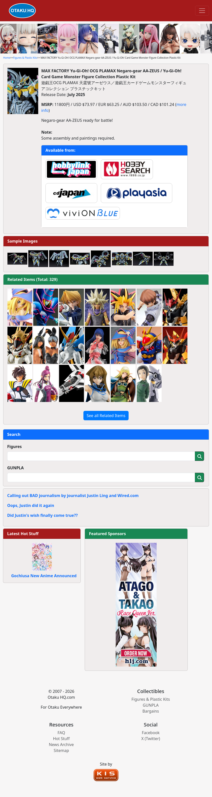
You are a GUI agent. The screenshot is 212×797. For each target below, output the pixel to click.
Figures (14, 446)
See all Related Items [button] (106, 415)
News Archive (61, 744)
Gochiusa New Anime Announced (43, 575)
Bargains (150, 711)
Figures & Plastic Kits (25, 57)
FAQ (61, 732)
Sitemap (61, 750)
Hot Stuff (61, 738)
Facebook (151, 732)
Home (6, 57)
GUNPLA (15, 468)
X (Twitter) (150, 738)
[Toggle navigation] (202, 11)
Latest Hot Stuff (22, 533)
